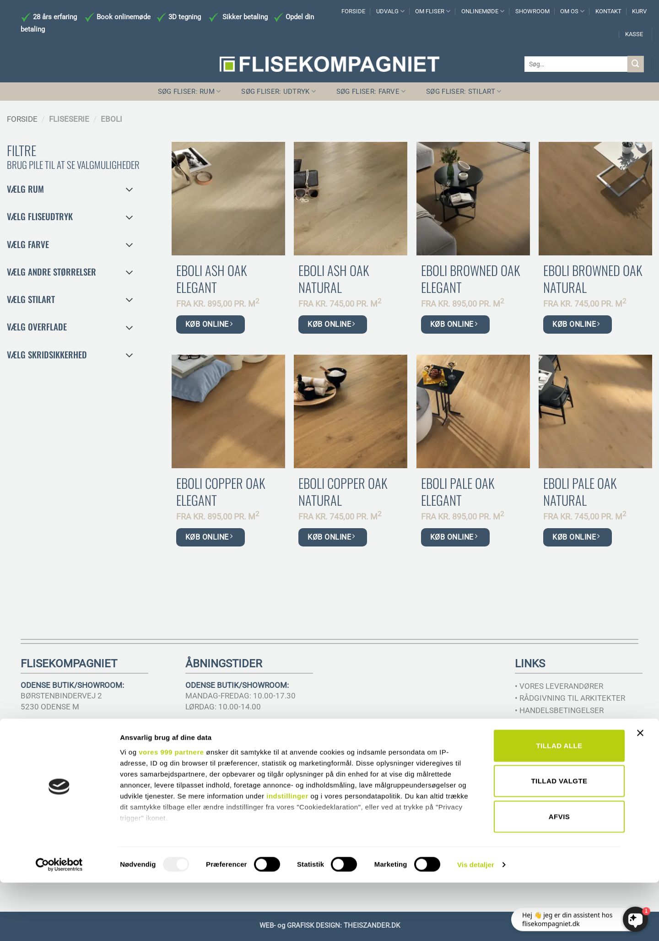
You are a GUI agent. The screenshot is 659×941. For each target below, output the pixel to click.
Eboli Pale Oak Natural (579, 491)
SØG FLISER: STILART (463, 91)
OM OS (572, 11)
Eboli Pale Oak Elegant (457, 491)
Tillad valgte (559, 839)
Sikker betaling (245, 17)
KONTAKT (608, 11)
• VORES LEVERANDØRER (559, 686)
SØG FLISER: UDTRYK (278, 91)
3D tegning (184, 17)
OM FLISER (432, 11)
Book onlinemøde (124, 17)
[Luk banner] (642, 797)
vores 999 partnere (171, 810)
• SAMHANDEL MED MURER (563, 722)
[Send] (635, 64)
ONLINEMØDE (482, 11)
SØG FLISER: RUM (189, 91)
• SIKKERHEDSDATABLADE (561, 735)
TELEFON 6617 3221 (57, 728)
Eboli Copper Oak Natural (342, 491)
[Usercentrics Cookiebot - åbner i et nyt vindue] (59, 923)
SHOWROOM (532, 11)
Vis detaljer (475, 923)
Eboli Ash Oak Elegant (211, 279)
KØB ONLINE (208, 324)
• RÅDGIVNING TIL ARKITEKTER (570, 698)
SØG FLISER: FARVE (371, 91)
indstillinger (287, 854)
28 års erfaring (54, 17)
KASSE (634, 34)
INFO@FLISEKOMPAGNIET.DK (73, 738)
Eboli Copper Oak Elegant (220, 491)
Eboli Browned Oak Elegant (470, 279)
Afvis (559, 875)
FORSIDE (353, 11)
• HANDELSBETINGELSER (559, 710)
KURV (639, 11)
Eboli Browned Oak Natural (592, 279)
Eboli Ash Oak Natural (333, 279)
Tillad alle (559, 804)
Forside (22, 119)
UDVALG (390, 11)
